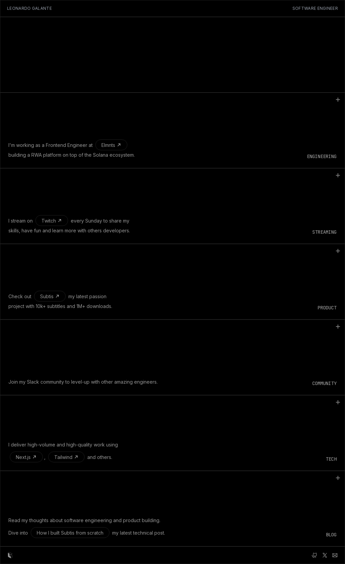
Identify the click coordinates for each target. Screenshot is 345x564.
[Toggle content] (338, 100)
